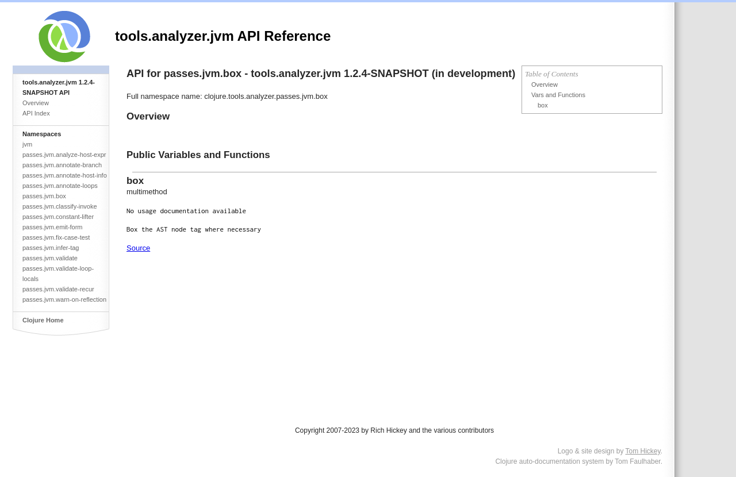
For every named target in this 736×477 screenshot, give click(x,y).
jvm (27, 144)
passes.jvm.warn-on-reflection (64, 299)
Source (138, 248)
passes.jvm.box (44, 196)
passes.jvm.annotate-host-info (64, 175)
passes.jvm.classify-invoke (59, 206)
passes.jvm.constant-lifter (58, 216)
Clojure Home (43, 320)
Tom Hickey (643, 451)
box (543, 105)
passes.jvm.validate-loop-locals (58, 273)
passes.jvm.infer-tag (50, 247)
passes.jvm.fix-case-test (56, 237)
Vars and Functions (558, 94)
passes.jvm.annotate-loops (60, 185)
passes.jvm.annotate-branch (62, 164)
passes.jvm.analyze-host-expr (64, 154)
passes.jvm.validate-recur (58, 289)
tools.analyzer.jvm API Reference (223, 36)
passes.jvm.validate (50, 258)
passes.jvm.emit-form (52, 227)
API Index (36, 113)
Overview (35, 102)
